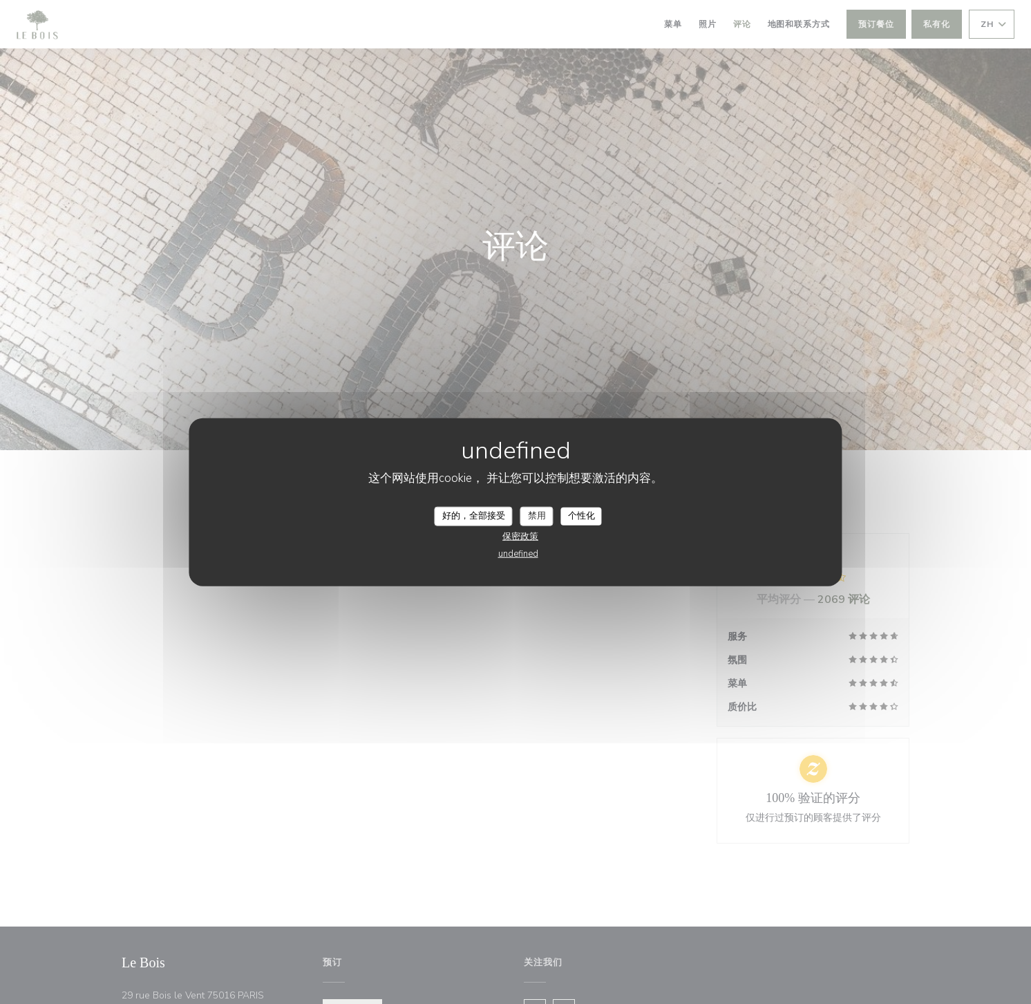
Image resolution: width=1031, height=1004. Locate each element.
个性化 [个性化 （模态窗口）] (581, 516)
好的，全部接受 (473, 516)
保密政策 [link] (520, 536)
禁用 (537, 516)
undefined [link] (518, 553)
